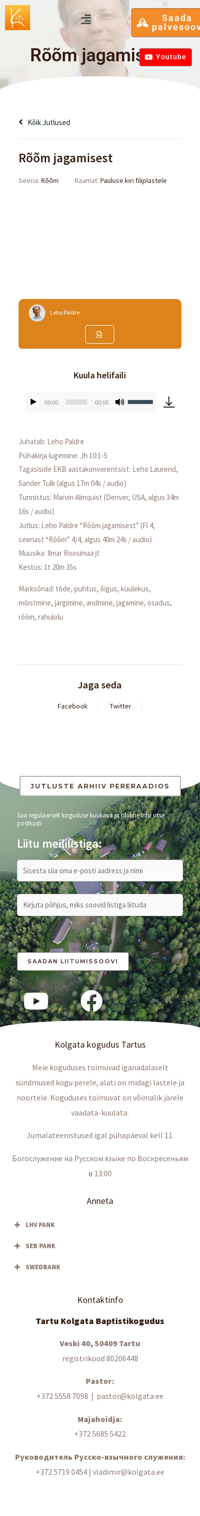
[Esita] (34, 402)
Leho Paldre (65, 312)
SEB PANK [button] (33, 1246)
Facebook (73, 706)
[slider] (76, 402)
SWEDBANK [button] (36, 1267)
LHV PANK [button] (33, 1225)
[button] (85, 19)
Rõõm (50, 180)
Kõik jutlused (44, 122)
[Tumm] (120, 402)
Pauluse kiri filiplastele (133, 180)
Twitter (120, 706)
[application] (91, 402)
